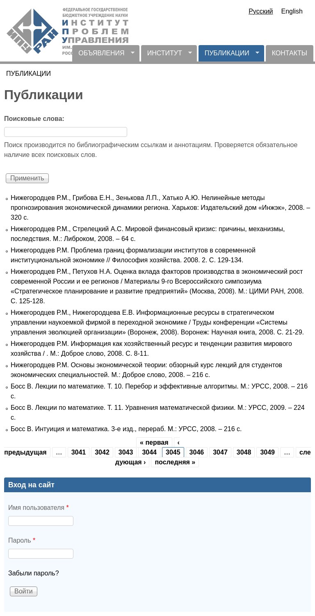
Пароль (21, 540)
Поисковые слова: (34, 118)
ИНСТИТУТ (166, 55)
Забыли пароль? (33, 573)
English (292, 11)
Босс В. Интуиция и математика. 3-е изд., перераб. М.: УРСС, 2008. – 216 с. (126, 428)
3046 (196, 452)
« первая (154, 442)
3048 (244, 452)
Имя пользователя (38, 507)
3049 (267, 452)
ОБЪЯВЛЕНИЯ (103, 55)
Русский (261, 11)
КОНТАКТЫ (289, 53)
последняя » (175, 462)
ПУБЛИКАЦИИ (229, 55)
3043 (126, 452)
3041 (78, 452)
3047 (220, 452)
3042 (102, 452)
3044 (149, 452)
